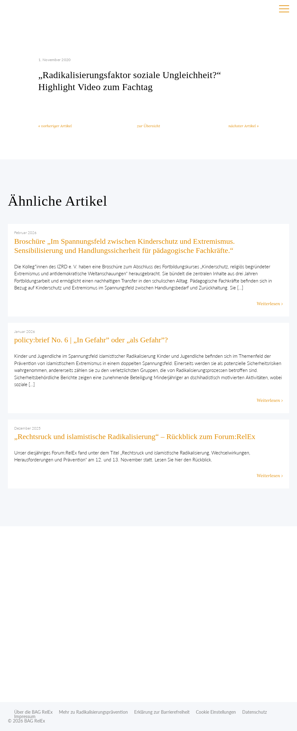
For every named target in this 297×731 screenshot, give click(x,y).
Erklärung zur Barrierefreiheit (162, 712)
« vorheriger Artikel (55, 125)
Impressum (25, 716)
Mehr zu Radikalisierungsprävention (93, 712)
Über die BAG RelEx (33, 712)
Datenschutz (254, 712)
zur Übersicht (148, 125)
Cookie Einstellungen (216, 712)
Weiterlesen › (270, 303)
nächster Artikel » (243, 125)
